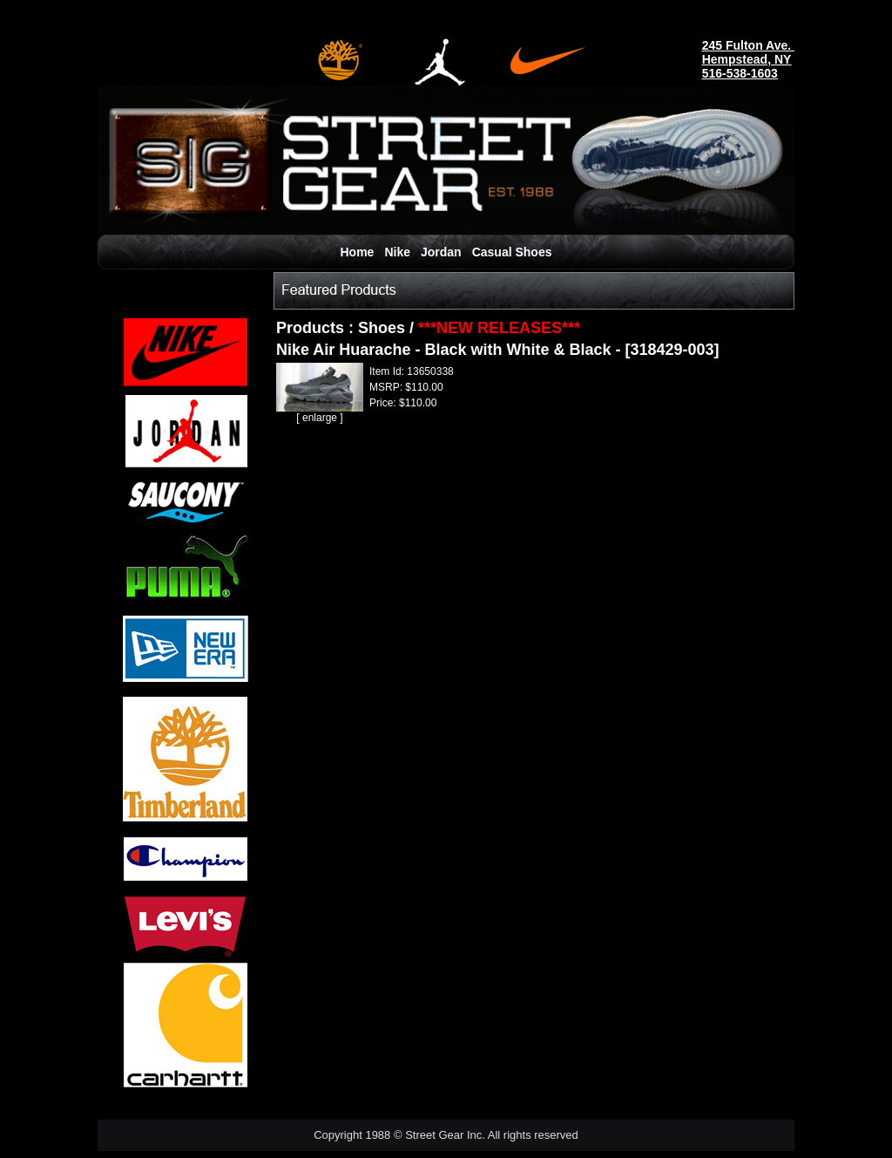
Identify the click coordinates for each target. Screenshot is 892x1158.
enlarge (319, 418)
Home (358, 252)
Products (312, 328)
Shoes (381, 328)
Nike (397, 252)
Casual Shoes (512, 252)
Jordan (441, 252)
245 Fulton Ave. (748, 45)
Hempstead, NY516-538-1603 (747, 66)
